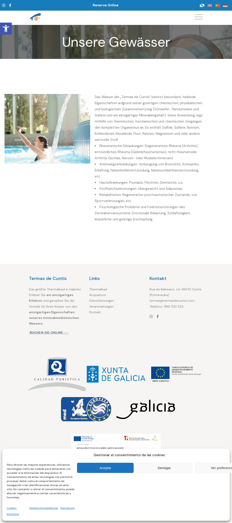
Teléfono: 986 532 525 (167, 306)
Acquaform (97, 295)
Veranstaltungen (101, 306)
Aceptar (105, 468)
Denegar (164, 468)
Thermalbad (98, 289)
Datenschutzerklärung (43, 508)
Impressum (67, 508)
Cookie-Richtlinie (13, 511)
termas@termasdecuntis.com (172, 301)
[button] (6, 28)
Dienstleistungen (101, 301)
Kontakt (95, 312)
